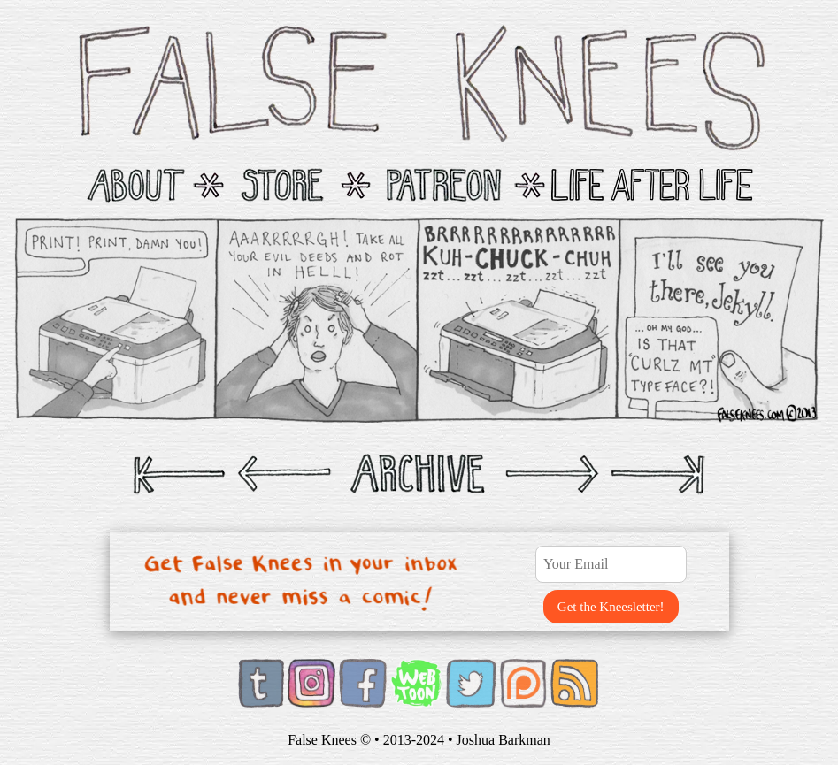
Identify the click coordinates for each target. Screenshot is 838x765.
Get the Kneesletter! (611, 607)
